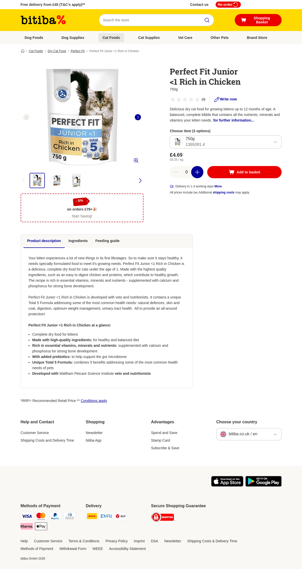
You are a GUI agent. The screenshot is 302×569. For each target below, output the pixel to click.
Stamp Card (160, 440)
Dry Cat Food (57, 51)
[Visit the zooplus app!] (227, 485)
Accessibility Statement (127, 549)
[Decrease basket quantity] (176, 172)
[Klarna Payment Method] (27, 527)
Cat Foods (111, 38)
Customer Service (35, 433)
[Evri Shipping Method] (106, 517)
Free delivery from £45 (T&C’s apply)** (53, 5)
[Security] (162, 518)
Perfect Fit (78, 51)
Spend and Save (164, 433)
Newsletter (94, 433)
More (218, 186)
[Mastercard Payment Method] (41, 517)
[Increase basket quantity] (197, 172)
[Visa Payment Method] (27, 517)
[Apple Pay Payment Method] (41, 527)
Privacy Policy (117, 541)
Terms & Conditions (84, 541)
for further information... (233, 120)
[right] (138, 117)
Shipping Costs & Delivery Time (212, 541)
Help (24, 541)
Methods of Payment (37, 549)
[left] (26, 117)
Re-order (228, 5)
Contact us (199, 5)
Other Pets (220, 38)
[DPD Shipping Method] (120, 517)
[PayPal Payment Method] (55, 517)
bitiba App (94, 440)
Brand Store (257, 38)
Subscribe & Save (165, 448)
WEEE (98, 549)
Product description (44, 241)
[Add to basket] (244, 172)
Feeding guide (107, 241)
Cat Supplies (149, 38)
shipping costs (223, 192)
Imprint (139, 541)
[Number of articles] (186, 172)
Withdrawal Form (72, 549)
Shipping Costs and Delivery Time (47, 440)
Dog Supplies (72, 38)
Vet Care (185, 38)
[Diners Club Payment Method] (69, 517)
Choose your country (236, 422)
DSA (154, 541)
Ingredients (78, 241)
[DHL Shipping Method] (92, 517)
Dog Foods (34, 38)
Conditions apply (94, 401)
